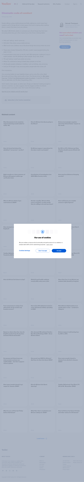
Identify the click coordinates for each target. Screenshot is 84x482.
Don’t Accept (43, 250)
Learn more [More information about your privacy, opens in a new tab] (49, 244)
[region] (42, 241)
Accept (59, 250)
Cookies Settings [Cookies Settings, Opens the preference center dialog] (24, 250)
